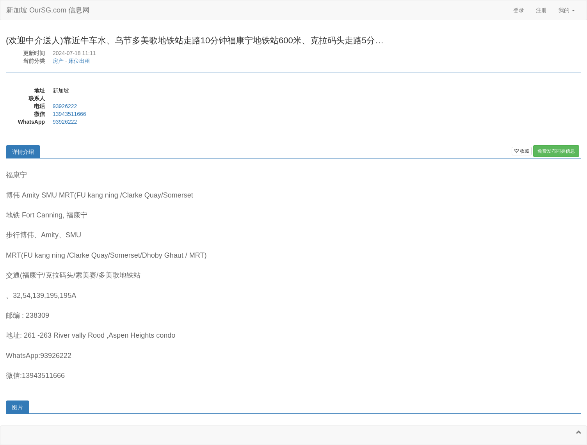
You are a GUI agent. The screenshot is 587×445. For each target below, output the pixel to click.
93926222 (65, 106)
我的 (567, 10)
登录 (518, 10)
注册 (541, 10)
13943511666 (69, 114)
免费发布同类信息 (556, 151)
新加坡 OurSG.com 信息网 (47, 10)
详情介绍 (23, 152)
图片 (17, 407)
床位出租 (79, 61)
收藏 (521, 151)
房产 (58, 61)
